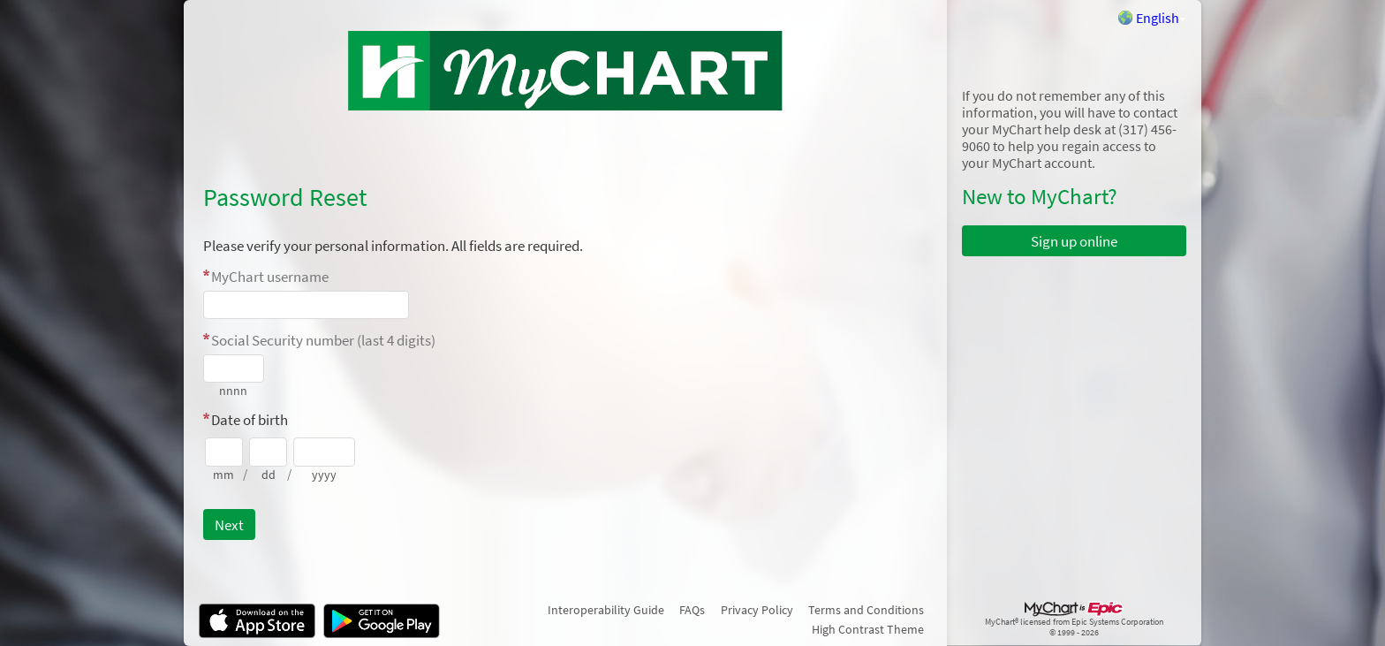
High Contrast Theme (868, 629)
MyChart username (270, 276)
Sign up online (1074, 241)
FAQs (692, 610)
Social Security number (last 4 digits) (323, 340)
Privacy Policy (757, 610)
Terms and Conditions (866, 610)
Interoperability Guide (606, 610)
